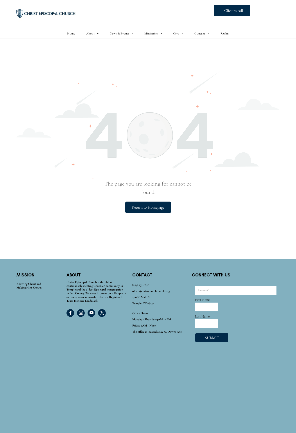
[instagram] (81, 313)
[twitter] (102, 313)
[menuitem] (71, 34)
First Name (202, 300)
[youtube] (91, 313)
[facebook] (70, 313)
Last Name (202, 316)
